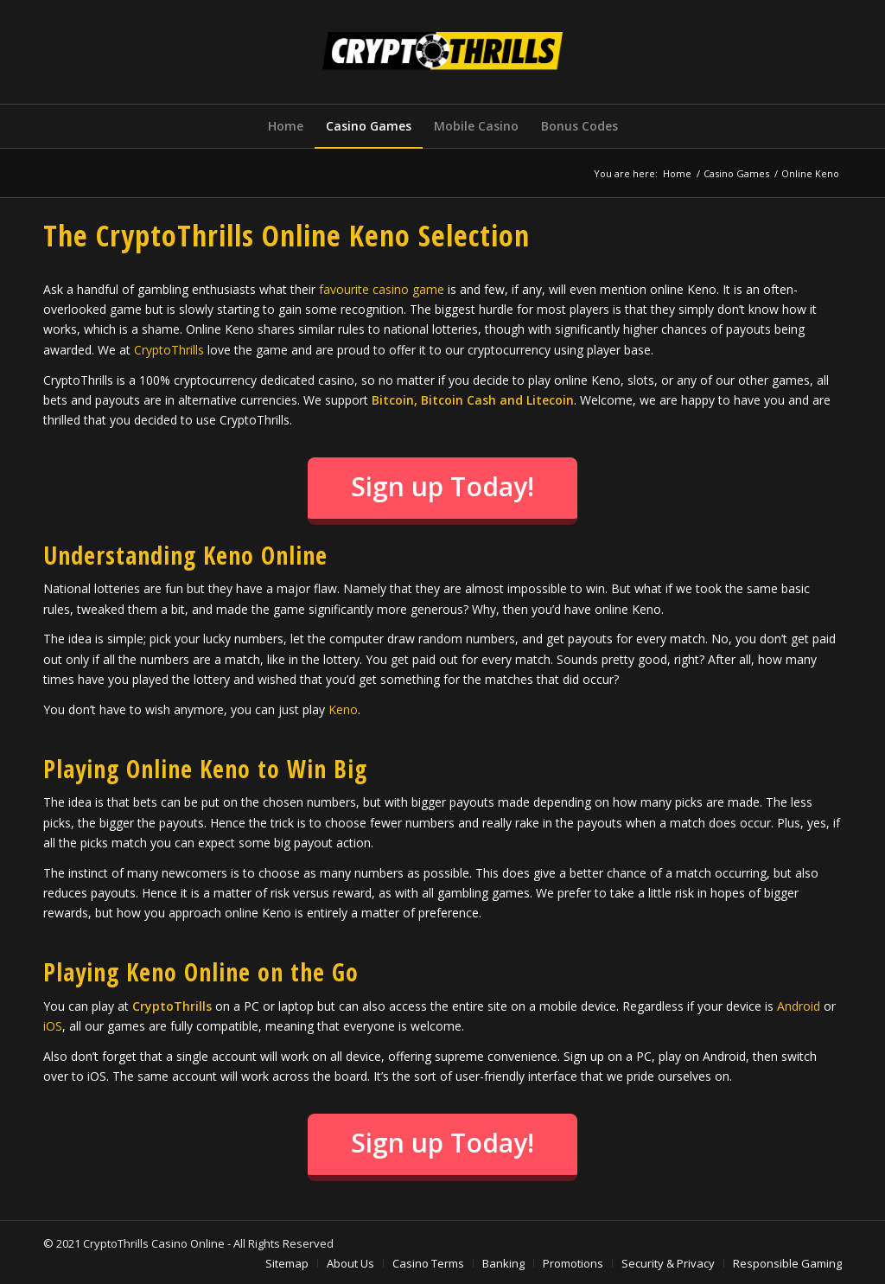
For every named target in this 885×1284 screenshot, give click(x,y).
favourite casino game (381, 289)
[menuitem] (286, 126)
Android (798, 1006)
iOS (52, 1026)
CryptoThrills (169, 350)
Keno (343, 709)
